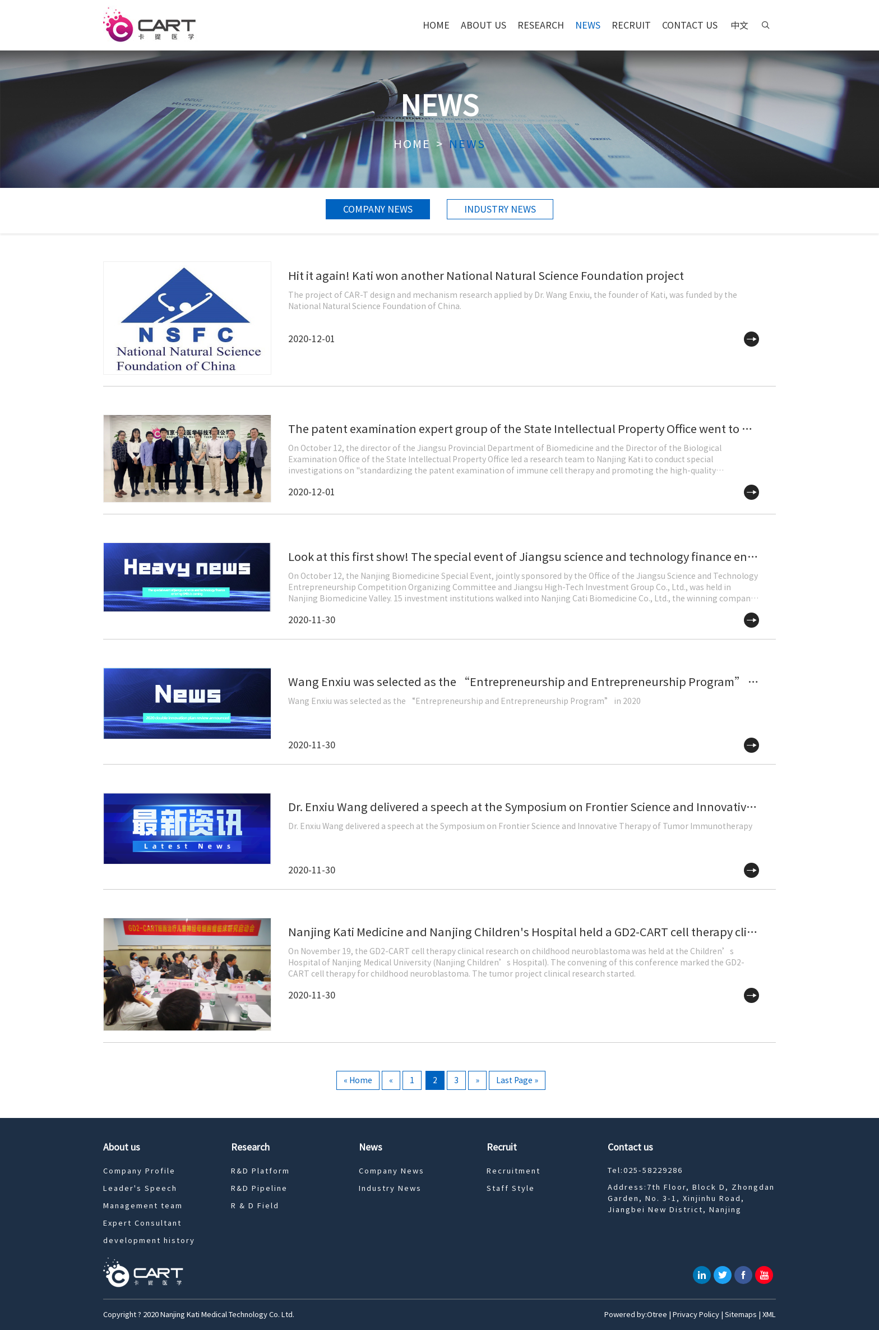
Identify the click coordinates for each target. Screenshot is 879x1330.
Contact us (690, 25)
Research (540, 25)
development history (149, 1240)
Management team (143, 1205)
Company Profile (139, 1171)
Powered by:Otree (635, 1314)
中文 (739, 25)
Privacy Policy (696, 1314)
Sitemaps (741, 1314)
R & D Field (255, 1205)
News (587, 25)
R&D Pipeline (259, 1188)
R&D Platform (260, 1171)
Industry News (500, 209)
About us (483, 25)
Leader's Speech (140, 1188)
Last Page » (517, 1080)
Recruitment (513, 1171)
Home (436, 25)
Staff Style (511, 1188)
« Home (358, 1080)
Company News (378, 209)
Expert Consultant (142, 1223)
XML (769, 1314)
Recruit (631, 25)
